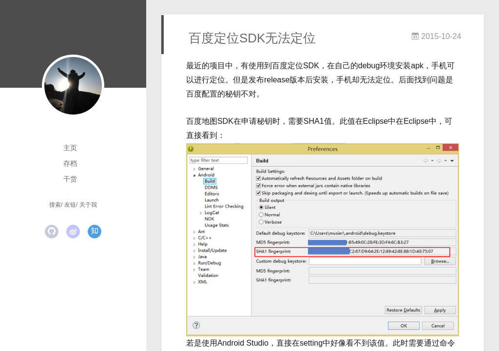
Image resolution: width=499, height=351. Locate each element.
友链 (70, 204)
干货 (70, 179)
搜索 (55, 204)
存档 (70, 163)
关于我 (88, 204)
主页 (70, 148)
